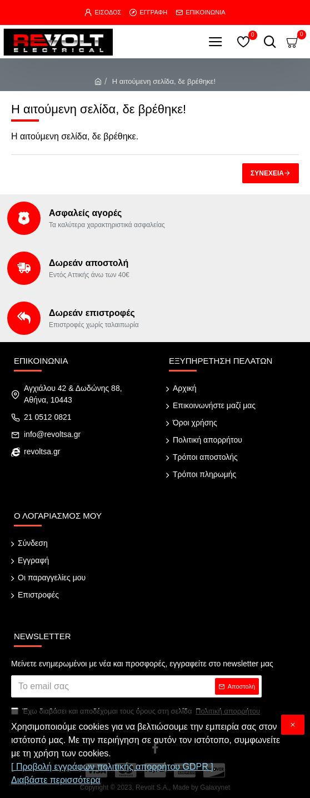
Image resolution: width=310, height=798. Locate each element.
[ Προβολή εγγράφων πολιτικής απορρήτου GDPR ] (112, 766)
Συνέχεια (267, 173)
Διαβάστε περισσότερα (56, 780)
